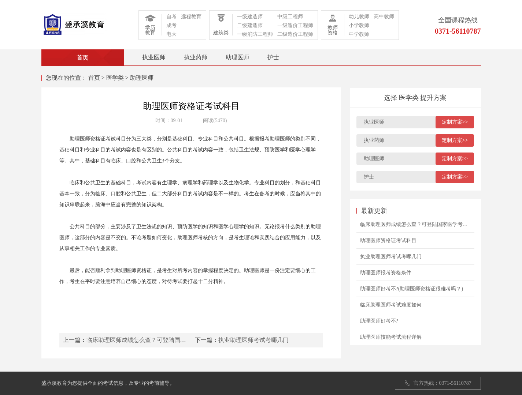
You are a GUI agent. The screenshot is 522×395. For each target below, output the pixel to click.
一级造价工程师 (295, 25)
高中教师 (384, 16)
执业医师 (154, 57)
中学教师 (359, 34)
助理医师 (237, 57)
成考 (171, 25)
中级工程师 (290, 16)
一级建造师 (250, 16)
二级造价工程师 (295, 34)
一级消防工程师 (255, 34)
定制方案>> (455, 122)
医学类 (115, 78)
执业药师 (195, 57)
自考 (171, 16)
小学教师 (359, 25)
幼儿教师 (359, 16)
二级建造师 (250, 25)
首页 (94, 78)
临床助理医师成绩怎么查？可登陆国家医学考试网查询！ (159, 340)
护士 (273, 57)
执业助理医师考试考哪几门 (253, 340)
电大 (171, 34)
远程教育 (191, 16)
